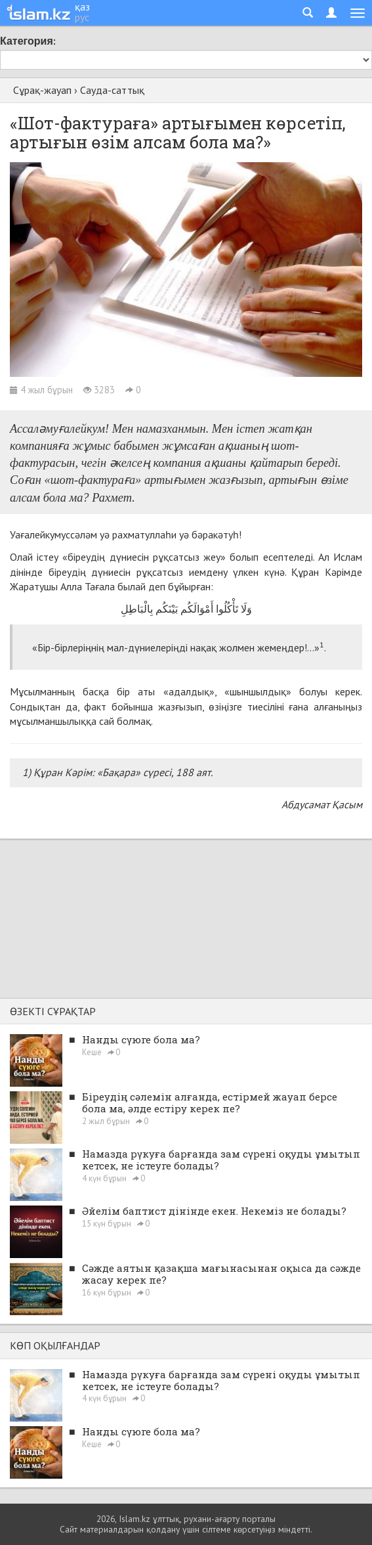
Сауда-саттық (112, 90)
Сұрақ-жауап (42, 90)
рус (82, 17)
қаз (82, 6)
